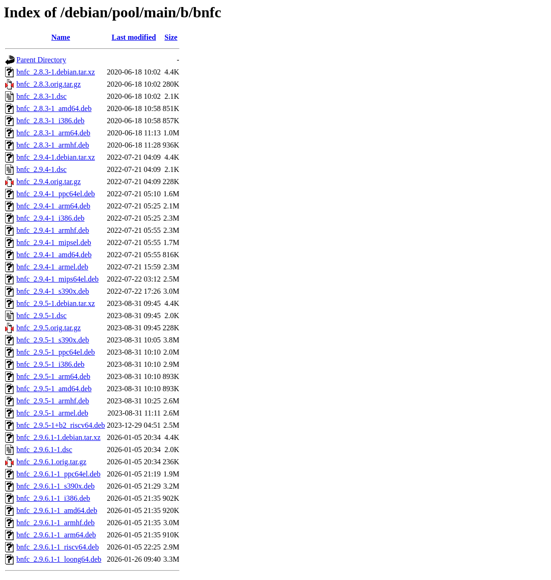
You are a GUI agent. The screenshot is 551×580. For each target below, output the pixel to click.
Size (171, 37)
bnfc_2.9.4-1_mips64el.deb (57, 279)
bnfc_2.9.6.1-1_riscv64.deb (57, 547)
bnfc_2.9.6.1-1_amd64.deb (56, 510)
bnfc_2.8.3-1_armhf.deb (52, 145)
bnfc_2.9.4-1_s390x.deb (52, 291)
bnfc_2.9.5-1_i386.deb (50, 364)
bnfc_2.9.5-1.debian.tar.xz (55, 303)
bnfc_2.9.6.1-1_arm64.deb (56, 535)
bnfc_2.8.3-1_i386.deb (50, 121)
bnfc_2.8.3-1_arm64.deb (53, 133)
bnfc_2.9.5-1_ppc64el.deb (55, 352)
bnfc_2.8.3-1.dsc (41, 96)
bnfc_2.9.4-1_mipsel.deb (53, 242)
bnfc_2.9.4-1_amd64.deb (53, 255)
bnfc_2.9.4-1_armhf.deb (52, 230)
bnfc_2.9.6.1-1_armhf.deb (55, 523)
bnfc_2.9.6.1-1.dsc (44, 450)
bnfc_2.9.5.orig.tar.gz (48, 328)
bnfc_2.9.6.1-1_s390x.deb (55, 486)
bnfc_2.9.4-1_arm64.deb (53, 206)
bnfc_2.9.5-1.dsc (41, 316)
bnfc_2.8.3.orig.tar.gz (48, 84)
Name (61, 37)
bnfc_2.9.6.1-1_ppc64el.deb (58, 474)
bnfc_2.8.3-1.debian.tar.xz (55, 72)
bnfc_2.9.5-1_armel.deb (52, 413)
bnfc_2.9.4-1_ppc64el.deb (55, 194)
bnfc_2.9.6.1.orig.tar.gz (51, 462)
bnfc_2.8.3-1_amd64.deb (53, 108)
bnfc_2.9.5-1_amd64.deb (53, 389)
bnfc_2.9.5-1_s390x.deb (52, 340)
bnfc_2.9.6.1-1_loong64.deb (58, 559)
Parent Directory (41, 60)
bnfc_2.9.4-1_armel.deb (52, 267)
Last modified (134, 37)
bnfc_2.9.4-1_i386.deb (50, 218)
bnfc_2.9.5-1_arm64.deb (53, 376)
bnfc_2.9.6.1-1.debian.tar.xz (58, 437)
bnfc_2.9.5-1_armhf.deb (52, 401)
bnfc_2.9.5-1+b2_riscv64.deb (60, 425)
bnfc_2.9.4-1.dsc (41, 169)
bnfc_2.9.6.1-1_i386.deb (53, 498)
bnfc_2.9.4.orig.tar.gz (48, 182)
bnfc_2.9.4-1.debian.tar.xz (55, 157)
